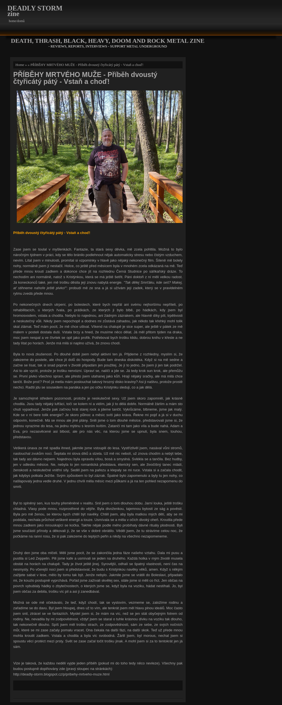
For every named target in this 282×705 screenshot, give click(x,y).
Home (19, 65)
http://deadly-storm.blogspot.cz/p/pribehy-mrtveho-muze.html (61, 674)
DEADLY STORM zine (35, 10)
